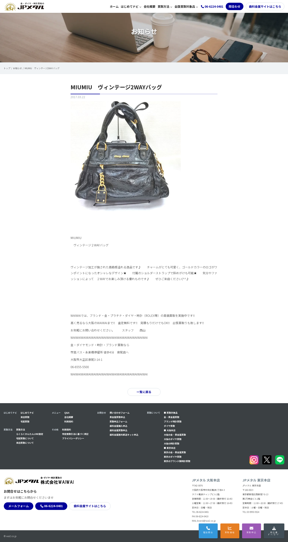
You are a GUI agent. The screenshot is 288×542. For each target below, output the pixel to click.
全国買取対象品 (184, 6)
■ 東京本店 (169, 447)
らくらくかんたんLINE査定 (29, 433)
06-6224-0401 (53, 506)
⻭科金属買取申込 (118, 430)
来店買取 (25, 417)
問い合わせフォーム (119, 412)
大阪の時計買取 (171, 443)
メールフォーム (18, 506)
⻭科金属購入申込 (118, 425)
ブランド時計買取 (172, 421)
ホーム (114, 6)
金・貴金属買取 (171, 417)
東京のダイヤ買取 (172, 456)
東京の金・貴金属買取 (175, 452)
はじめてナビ (129, 6)
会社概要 (149, 6)
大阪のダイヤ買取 (172, 439)
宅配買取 (25, 421)
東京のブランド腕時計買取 (177, 461)
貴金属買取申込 (117, 417)
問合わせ (234, 6)
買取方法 (163, 6)
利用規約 (68, 421)
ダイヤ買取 (169, 425)
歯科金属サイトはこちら (265, 6)
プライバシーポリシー (73, 438)
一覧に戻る (144, 392)
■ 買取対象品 (171, 412)
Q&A (66, 412)
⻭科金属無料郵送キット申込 (124, 434)
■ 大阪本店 (169, 430)
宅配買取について (25, 438)
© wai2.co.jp (10, 536)
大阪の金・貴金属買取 (175, 434)
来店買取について (25, 442)
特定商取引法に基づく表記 (75, 433)
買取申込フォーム (118, 421)
